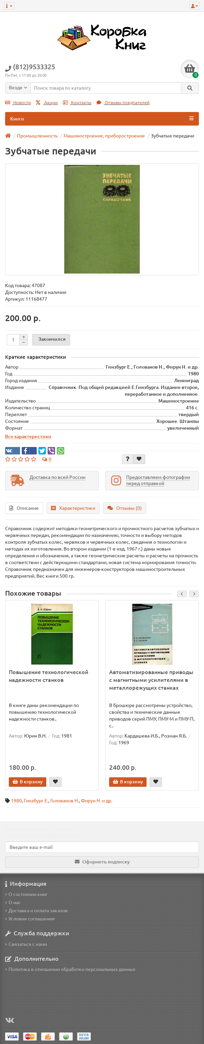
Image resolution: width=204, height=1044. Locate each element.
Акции (47, 102)
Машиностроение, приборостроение (104, 135)
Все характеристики (28, 436)
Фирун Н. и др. (96, 800)
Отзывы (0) (124, 508)
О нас (13, 902)
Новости (18, 102)
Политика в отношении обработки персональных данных (70, 969)
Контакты (77, 102)
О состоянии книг (26, 894)
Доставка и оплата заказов (36, 910)
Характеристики (73, 508)
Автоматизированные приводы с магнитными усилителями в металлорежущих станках (151, 680)
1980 (16, 800)
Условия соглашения (30, 918)
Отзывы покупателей (123, 102)
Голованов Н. (64, 800)
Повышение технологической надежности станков (48, 676)
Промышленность (37, 135)
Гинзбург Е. (36, 800)
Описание (24, 508)
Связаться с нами (26, 944)
